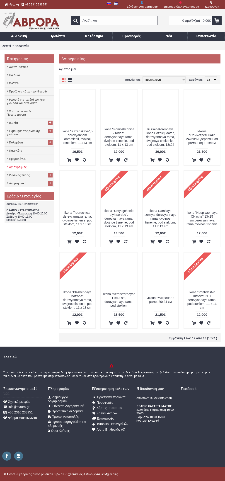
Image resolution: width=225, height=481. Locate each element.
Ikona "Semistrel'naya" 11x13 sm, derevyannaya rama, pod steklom (119, 299)
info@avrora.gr (16, 407)
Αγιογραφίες (22, 45)
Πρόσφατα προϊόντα (109, 397)
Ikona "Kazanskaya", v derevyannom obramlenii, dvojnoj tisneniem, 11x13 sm (77, 137)
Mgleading (111, 474)
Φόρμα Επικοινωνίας (20, 418)
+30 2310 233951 (18, 412)
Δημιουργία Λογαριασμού (58, 399)
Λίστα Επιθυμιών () (108, 430)
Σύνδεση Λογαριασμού (66, 406)
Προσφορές (102, 403)
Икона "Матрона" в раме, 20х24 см (160, 300)
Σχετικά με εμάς (16, 402)
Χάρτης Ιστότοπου (107, 408)
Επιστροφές (103, 418)
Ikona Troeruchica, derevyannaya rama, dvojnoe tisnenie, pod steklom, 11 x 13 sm (77, 218)
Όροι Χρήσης (59, 431)
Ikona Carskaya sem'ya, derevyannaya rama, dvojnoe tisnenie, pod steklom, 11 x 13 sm (160, 218)
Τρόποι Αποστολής (63, 417)
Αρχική (6, 45)
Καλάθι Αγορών (105, 413)
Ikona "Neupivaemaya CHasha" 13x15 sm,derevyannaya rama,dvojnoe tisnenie (202, 218)
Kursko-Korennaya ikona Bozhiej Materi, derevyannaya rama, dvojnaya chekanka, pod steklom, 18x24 (160, 136)
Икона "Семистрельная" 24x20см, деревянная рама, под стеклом (202, 137)
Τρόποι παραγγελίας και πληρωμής (67, 424)
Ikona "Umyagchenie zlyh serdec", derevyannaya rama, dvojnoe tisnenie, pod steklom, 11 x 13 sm (119, 218)
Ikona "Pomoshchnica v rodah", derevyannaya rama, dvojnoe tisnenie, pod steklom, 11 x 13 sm (119, 136)
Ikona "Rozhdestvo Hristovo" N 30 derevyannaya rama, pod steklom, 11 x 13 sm (202, 299)
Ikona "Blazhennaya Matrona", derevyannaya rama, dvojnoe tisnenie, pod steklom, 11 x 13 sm (77, 299)
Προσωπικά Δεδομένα (65, 411)
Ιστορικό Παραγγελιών (110, 424)
